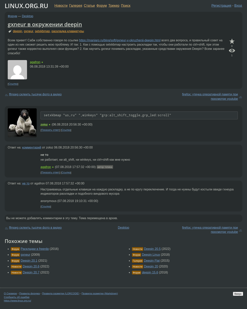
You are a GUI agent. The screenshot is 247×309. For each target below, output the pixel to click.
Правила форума (29, 293)
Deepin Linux (151, 254)
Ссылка (13, 83)
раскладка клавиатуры (68, 31)
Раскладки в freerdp (35, 248)
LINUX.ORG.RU (26, 6)
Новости (61, 6)
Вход (238, 6)
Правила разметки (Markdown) (99, 293)
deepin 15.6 (150, 272)
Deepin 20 (151, 266)
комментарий (31, 147)
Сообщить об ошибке (17, 297)
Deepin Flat (152, 260)
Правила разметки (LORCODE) (60, 293)
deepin (17, 31)
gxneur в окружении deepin (45, 24)
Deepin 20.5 (152, 248)
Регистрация (221, 6)
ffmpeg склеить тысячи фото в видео (35, 94)
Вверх (238, 293)
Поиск (125, 6)
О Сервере (10, 293)
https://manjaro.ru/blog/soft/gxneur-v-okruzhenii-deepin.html (120, 40)
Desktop (27, 16)
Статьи (89, 6)
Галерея (75, 6)
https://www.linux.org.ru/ (17, 300)
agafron (35, 62)
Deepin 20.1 (29, 260)
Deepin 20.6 (31, 266)
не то (26, 183)
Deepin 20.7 (31, 272)
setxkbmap (42, 31)
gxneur (28, 31)
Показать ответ (50, 130)
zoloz (44, 124)
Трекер (113, 6)
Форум (101, 6)
